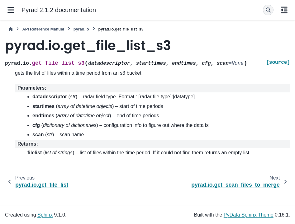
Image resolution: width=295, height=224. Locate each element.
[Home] (10, 29)
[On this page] (284, 10)
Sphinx (45, 214)
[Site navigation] (11, 10)
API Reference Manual (43, 29)
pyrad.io (81, 29)
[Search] (268, 10)
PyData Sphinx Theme (249, 214)
